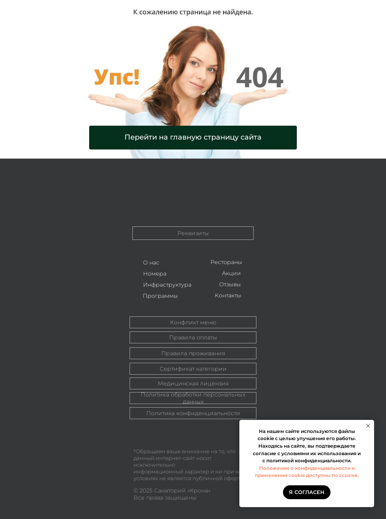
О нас (151, 262)
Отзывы (230, 284)
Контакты (228, 295)
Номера (154, 273)
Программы (160, 295)
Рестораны (226, 262)
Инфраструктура (167, 284)
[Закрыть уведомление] (368, 426)
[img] (193, 193)
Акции (231, 273)
